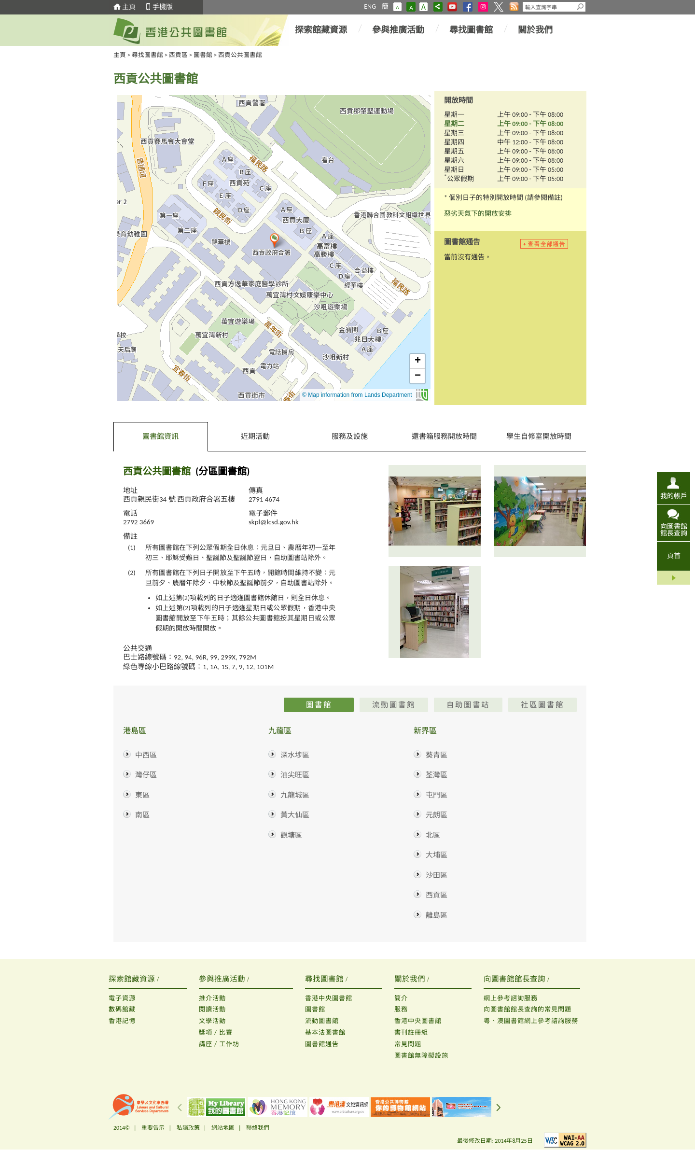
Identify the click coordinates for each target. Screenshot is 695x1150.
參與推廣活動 (398, 30)
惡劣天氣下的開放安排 (478, 214)
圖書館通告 (322, 1044)
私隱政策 (188, 1127)
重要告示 (153, 1127)
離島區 (436, 915)
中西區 (146, 755)
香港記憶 (122, 1021)
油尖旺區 (294, 775)
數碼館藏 (122, 1009)
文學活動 (212, 1021)
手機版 (163, 7)
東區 (142, 795)
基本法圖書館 (325, 1032)
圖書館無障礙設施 (421, 1056)
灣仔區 (146, 775)
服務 (401, 1009)
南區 (142, 815)
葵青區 (436, 755)
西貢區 (178, 54)
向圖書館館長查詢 (673, 529)
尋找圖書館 (471, 30)
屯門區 (436, 795)
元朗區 (436, 815)
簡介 (401, 998)
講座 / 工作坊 (219, 1044)
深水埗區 (294, 755)
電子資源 (122, 998)
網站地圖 (223, 1127)
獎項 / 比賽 (216, 1032)
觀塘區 (291, 835)
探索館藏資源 (321, 30)
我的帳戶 (673, 496)
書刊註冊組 (411, 1032)
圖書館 (203, 54)
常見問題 (407, 1044)
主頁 (129, 7)
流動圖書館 (322, 1021)
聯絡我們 (257, 1127)
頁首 (674, 556)
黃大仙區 (294, 815)
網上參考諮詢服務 (511, 998)
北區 (433, 835)
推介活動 (212, 998)
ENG (370, 6)
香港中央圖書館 (328, 998)
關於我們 (535, 30)
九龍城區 (294, 795)
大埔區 (436, 855)
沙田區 (436, 875)
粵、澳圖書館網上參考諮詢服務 (531, 1021)
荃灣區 (436, 775)
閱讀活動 (212, 1009)
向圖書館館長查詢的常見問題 (527, 1009)
